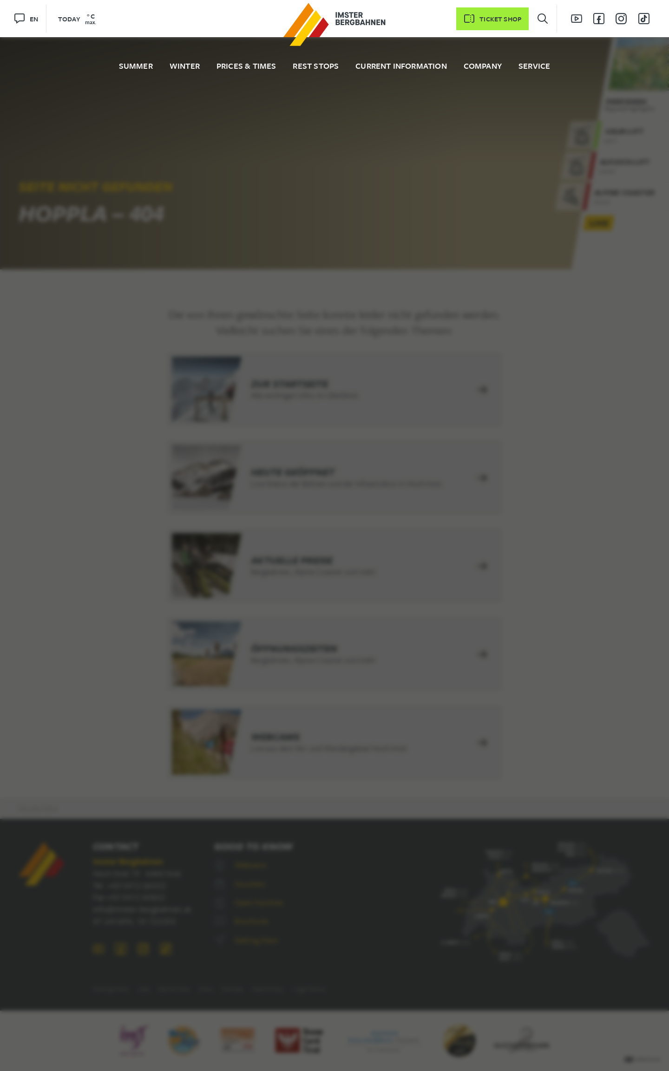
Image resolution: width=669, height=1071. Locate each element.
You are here (38, 808)
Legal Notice (309, 989)
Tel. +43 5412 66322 (129, 885)
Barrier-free (174, 989)
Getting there (111, 989)
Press (205, 989)
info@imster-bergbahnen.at (142, 909)
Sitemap (232, 989)
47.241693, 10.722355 (134, 921)
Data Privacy (268, 989)
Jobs (144, 989)
